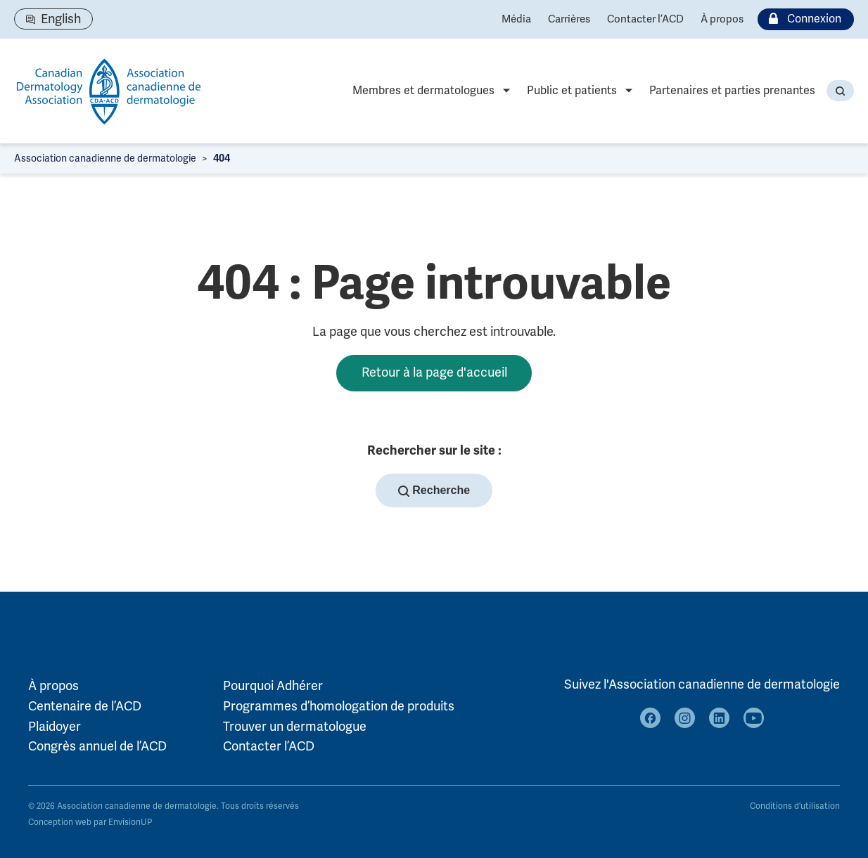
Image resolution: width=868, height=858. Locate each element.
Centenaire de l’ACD (84, 706)
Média (516, 19)
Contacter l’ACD (645, 19)
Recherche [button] (434, 490)
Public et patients (572, 91)
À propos (722, 19)
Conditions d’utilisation (795, 806)
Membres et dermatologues (423, 91)
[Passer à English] (53, 19)
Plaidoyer (54, 726)
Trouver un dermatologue (294, 726)
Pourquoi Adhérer (273, 686)
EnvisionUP (130, 822)
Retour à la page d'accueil (434, 372)
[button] (840, 90)
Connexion (801, 19)
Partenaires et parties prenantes (732, 91)
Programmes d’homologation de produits (338, 706)
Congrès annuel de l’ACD (97, 746)
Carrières (569, 19)
